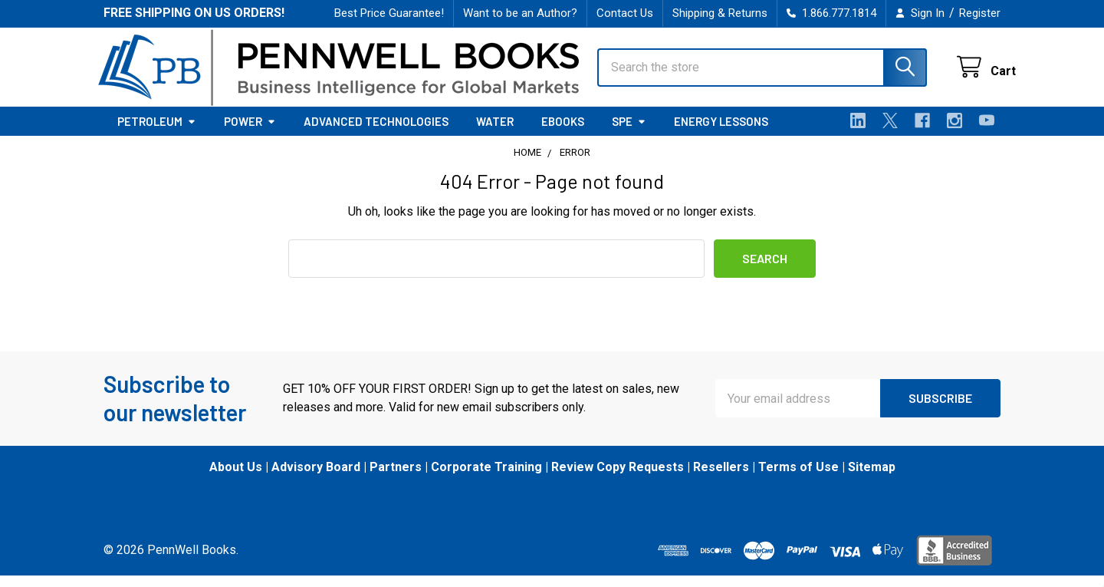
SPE (629, 133)
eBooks (562, 133)
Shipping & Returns (719, 13)
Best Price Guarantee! (389, 13)
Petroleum (156, 133)
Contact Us (624, 13)
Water (495, 133)
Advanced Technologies (376, 133)
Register (980, 13)
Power (250, 133)
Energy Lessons (721, 133)
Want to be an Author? (520, 13)
